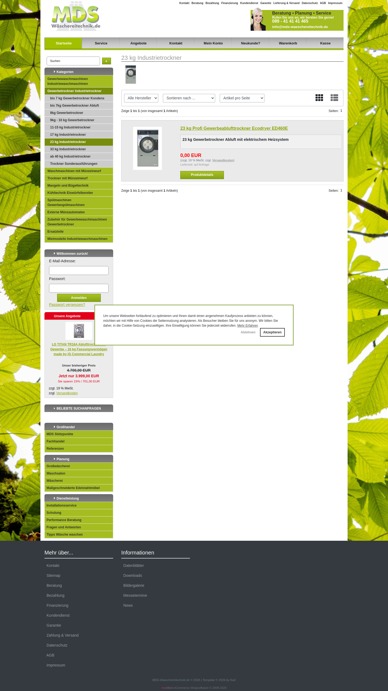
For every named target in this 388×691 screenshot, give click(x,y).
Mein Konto (213, 43)
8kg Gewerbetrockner (66, 113)
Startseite (64, 43)
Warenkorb (288, 43)
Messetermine (134, 595)
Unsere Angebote (67, 316)
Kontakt (184, 3)
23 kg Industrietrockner (68, 142)
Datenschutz (310, 3)
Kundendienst (249, 3)
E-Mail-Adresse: (62, 261)
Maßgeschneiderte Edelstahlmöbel (72, 488)
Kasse (325, 43)
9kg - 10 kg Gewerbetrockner (72, 120)
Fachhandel (54, 441)
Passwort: (57, 279)
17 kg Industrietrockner (68, 135)
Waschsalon (55, 473)
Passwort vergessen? (67, 304)
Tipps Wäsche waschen (64, 534)
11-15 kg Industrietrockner (70, 127)
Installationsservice (61, 505)
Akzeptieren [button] (272, 332)
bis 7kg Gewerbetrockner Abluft (74, 105)
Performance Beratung (63, 520)
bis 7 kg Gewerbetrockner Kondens (77, 98)
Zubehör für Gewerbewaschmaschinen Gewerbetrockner (77, 222)
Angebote (138, 43)
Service (101, 43)
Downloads (131, 575)
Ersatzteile (55, 231)
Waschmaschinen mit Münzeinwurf (74, 171)
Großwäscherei (57, 466)
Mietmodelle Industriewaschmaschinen (77, 239)
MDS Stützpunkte (59, 434)
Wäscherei (54, 481)
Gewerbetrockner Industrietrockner (74, 91)
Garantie (265, 3)
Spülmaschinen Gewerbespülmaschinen (66, 202)
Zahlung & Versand (61, 635)
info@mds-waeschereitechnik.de (300, 27)
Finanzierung (229, 3)
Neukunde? (250, 43)
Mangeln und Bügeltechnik (68, 185)
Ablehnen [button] (248, 332)
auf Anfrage (201, 164)
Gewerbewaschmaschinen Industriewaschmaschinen (67, 81)
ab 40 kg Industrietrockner (70, 156)
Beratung (197, 3)
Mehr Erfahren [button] (247, 325)
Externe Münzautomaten (66, 212)
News (127, 605)
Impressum (335, 3)
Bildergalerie (132, 585)
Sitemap (52, 575)
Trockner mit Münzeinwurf (67, 178)
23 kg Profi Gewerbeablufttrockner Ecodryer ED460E (234, 128)
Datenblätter (132, 565)
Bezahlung (212, 3)
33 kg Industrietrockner (68, 149)
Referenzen (54, 449)
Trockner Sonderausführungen (73, 164)
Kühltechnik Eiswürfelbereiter (70, 193)
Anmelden (78, 298)
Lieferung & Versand (286, 3)
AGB (323, 3)
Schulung (53, 513)
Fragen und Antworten (63, 527)
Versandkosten (67, 393)
